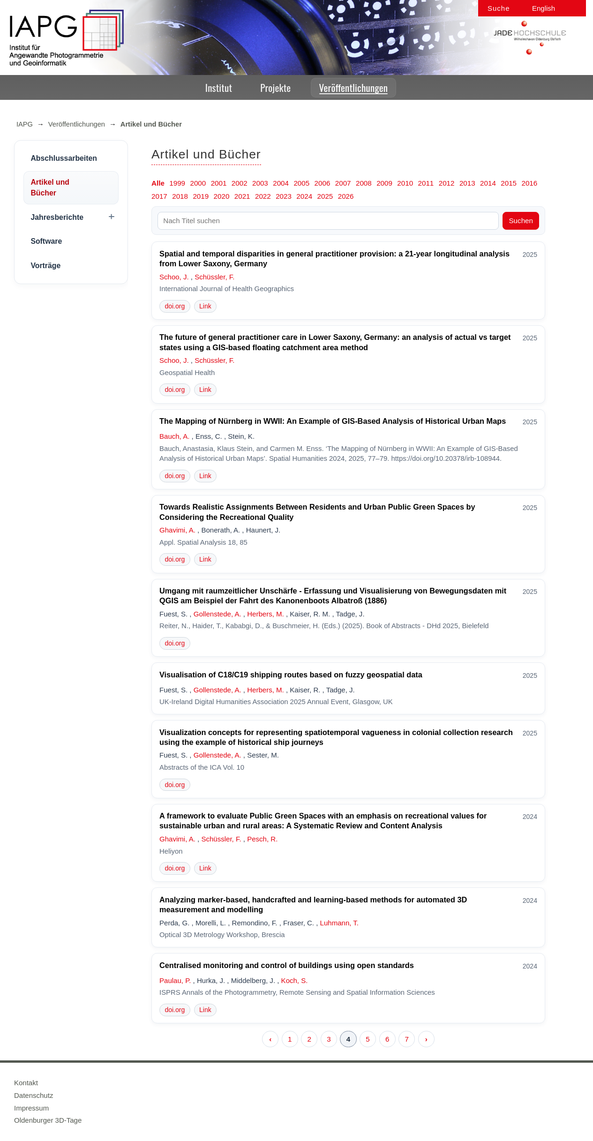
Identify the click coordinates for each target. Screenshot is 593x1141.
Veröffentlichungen (353, 87)
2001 (219, 183)
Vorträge (45, 266)
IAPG (24, 124)
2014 (488, 183)
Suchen (521, 221)
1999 (177, 183)
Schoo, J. (174, 277)
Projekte (275, 87)
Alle (158, 183)
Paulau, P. (175, 980)
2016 (529, 183)
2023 (284, 196)
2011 (426, 183)
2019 (201, 196)
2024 (304, 196)
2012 (447, 183)
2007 (343, 183)
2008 (364, 183)
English (543, 8)
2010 (405, 183)
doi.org (175, 306)
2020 (222, 196)
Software (46, 241)
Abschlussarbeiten (63, 158)
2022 (263, 196)
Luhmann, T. (339, 923)
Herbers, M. (265, 614)
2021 (242, 196)
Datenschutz (33, 1095)
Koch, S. (294, 980)
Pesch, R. (262, 839)
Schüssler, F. (214, 277)
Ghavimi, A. (177, 530)
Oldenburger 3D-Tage (48, 1120)
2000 (198, 183)
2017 (159, 196)
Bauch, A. (174, 436)
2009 (384, 183)
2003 (260, 183)
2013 (467, 183)
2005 (301, 183)
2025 (325, 196)
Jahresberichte (56, 217)
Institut (218, 87)
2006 (322, 183)
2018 (180, 196)
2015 (509, 183)
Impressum (31, 1108)
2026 (346, 196)
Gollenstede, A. (217, 614)
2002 (240, 183)
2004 (281, 183)
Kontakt (26, 1083)
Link (205, 306)
